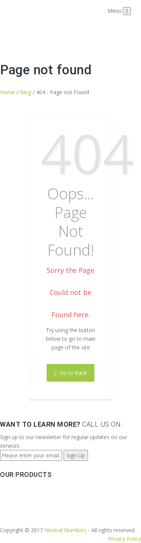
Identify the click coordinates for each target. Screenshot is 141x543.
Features (10, 505)
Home (7, 92)
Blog (25, 92)
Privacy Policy (124, 538)
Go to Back (70, 372)
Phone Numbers (20, 488)
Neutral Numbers (65, 530)
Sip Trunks (12, 496)
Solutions (11, 513)
